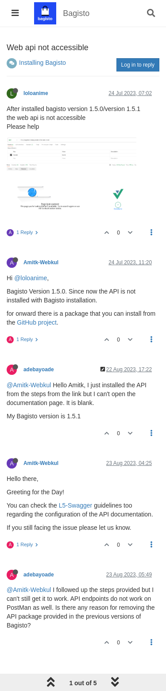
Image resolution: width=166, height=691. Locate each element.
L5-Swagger (76, 505)
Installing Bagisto (42, 62)
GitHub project (36, 322)
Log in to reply (137, 65)
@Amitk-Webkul (29, 385)
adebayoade (38, 369)
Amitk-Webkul (40, 262)
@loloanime (30, 278)
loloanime (35, 93)
